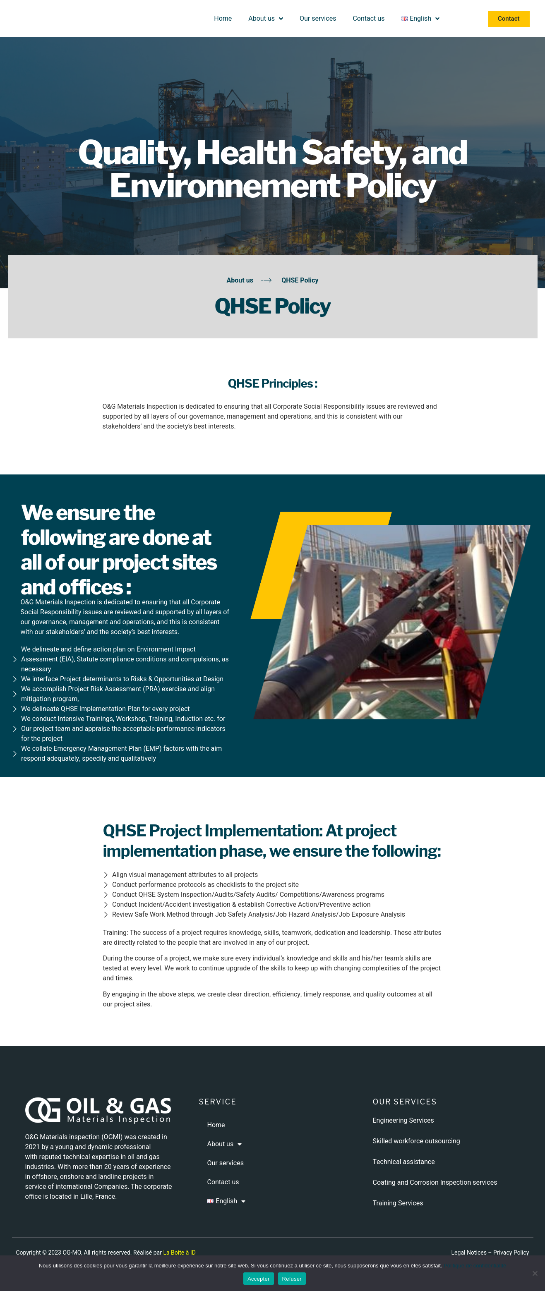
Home (223, 19)
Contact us (368, 19)
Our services (318, 19)
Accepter (258, 1279)
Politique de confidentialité (475, 1265)
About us (265, 18)
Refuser (292, 1279)
